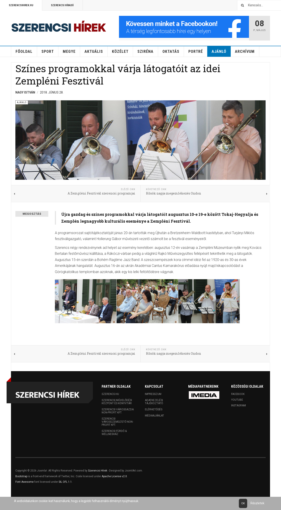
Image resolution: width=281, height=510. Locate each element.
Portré (195, 51)
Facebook (238, 394)
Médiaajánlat (154, 415)
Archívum (245, 51)
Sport (47, 51)
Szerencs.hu (110, 394)
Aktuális (94, 51)
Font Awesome (24, 481)
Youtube (237, 399)
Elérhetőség (153, 409)
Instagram (238, 405)
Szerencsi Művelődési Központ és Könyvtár (117, 402)
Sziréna (145, 51)
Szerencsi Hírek (97, 470)
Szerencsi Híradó (62, 5)
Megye (69, 51)
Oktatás (170, 51)
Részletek (257, 503)
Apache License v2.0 (114, 476)
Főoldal (24, 51)
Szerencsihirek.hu (21, 5)
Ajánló (219, 51)
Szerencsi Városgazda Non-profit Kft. (118, 411)
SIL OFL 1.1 (65, 481)
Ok (243, 503)
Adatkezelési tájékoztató (154, 402)
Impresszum (153, 394)
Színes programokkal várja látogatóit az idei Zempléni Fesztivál (117, 74)
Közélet (120, 51)
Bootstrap (21, 476)
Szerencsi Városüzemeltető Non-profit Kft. (117, 421)
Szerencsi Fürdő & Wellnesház (114, 432)
